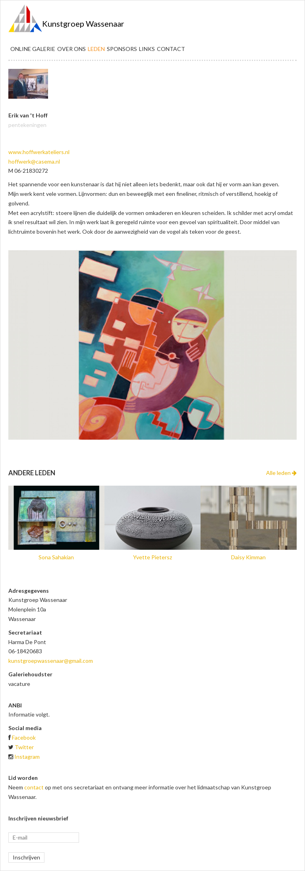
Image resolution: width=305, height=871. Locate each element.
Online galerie (32, 48)
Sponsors (122, 48)
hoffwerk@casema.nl (34, 161)
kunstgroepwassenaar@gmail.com (50, 660)
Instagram (27, 756)
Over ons (71, 48)
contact (34, 787)
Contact (171, 48)
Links (147, 48)
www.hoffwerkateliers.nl (38, 151)
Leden (96, 48)
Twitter (24, 747)
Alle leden (281, 472)
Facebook (24, 737)
